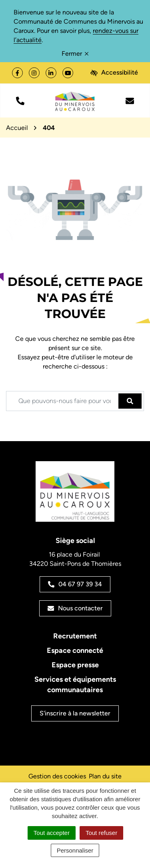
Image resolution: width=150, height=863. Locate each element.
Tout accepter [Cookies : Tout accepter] (52, 832)
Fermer (75, 53)
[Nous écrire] (130, 100)
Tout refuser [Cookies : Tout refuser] (101, 832)
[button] (20, 100)
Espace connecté (75, 650)
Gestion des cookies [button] (57, 776)
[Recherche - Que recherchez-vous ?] (62, 401)
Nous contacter (75, 608)
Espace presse (75, 664)
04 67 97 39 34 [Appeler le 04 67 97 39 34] (75, 584)
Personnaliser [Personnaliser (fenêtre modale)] (75, 850)
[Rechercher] (130, 401)
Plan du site (105, 776)
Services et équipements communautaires (75, 684)
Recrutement (75, 636)
